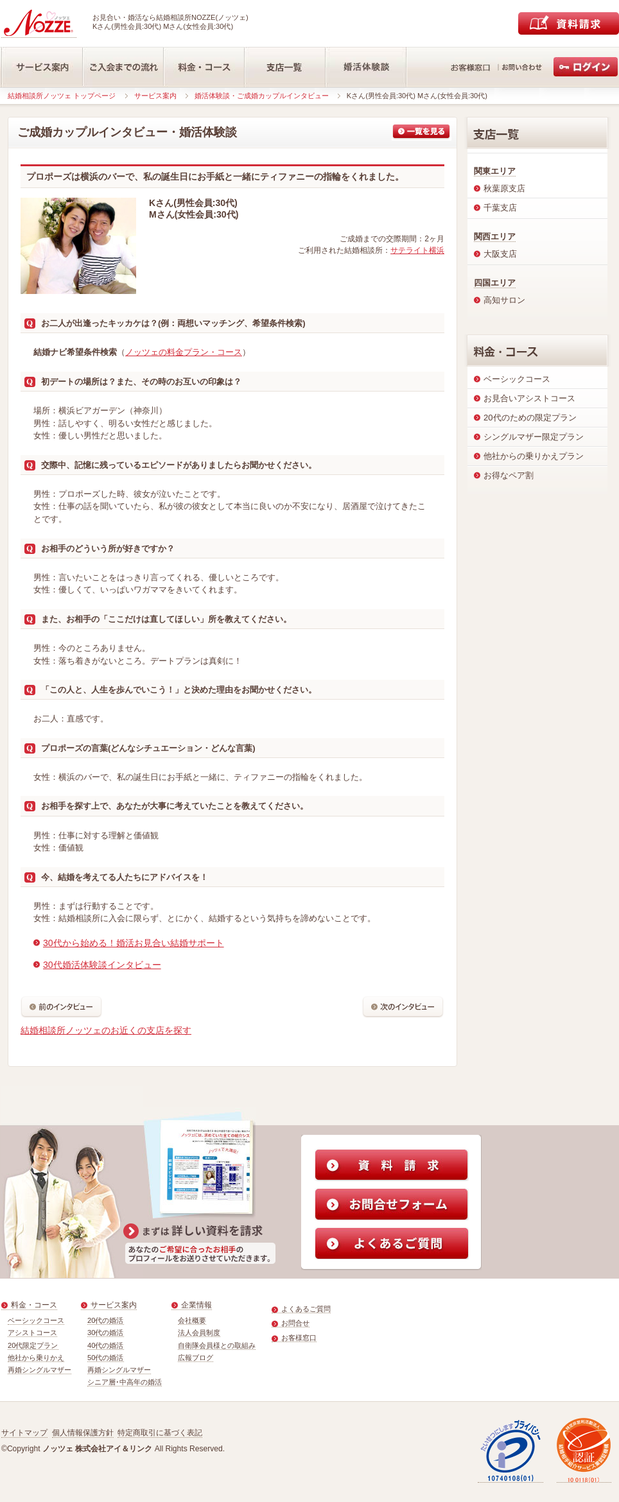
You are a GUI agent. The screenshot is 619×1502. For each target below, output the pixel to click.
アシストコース (32, 1332)
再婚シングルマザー (39, 1370)
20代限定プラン (33, 1345)
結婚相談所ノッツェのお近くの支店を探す (106, 1030)
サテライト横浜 (417, 250)
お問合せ (295, 1323)
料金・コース (34, 1304)
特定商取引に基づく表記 (160, 1432)
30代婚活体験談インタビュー (102, 965)
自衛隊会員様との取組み (217, 1345)
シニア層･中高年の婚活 (124, 1382)
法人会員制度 (199, 1332)
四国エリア (495, 283)
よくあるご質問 (306, 1309)
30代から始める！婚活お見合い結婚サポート (133, 943)
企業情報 (196, 1304)
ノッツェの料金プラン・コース (183, 352)
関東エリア (495, 171)
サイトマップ (24, 1432)
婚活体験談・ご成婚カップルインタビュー (262, 95)
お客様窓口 (299, 1338)
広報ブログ (195, 1357)
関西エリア (495, 236)
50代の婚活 (105, 1357)
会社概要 (192, 1320)
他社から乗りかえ (36, 1357)
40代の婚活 (105, 1345)
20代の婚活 (105, 1320)
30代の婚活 (105, 1332)
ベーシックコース (36, 1320)
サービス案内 (155, 95)
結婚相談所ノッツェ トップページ (62, 95)
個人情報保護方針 (83, 1432)
